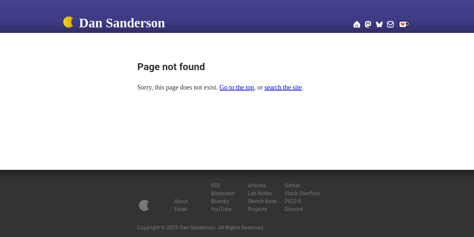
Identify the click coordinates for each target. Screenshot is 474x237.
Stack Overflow (302, 193)
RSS (216, 185)
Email (180, 209)
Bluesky (220, 201)
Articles (257, 185)
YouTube (221, 209)
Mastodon (223, 193)
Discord (294, 209)
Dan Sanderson (122, 22)
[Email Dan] (390, 25)
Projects (257, 209)
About (181, 201)
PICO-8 (293, 201)
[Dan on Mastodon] (368, 25)
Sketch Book (262, 201)
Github (292, 185)
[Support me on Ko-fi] (404, 25)
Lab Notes (260, 193)
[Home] (68, 23)
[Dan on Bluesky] (379, 25)
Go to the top (237, 87)
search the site (283, 87)
